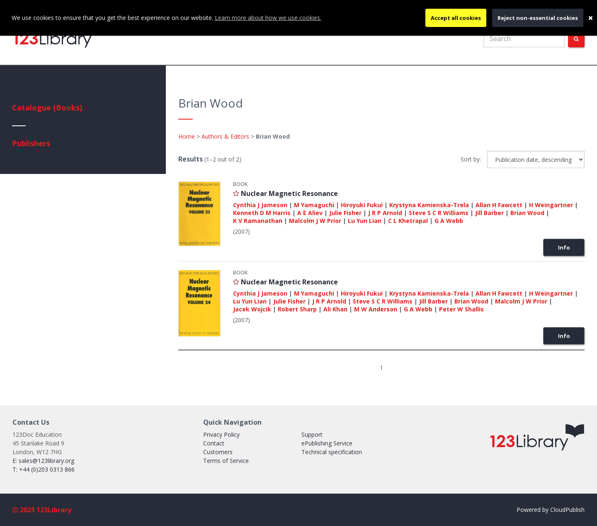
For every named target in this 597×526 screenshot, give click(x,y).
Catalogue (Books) (47, 108)
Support (312, 434)
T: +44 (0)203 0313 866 (43, 469)
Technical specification (331, 452)
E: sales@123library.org (43, 461)
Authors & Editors (225, 136)
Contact (213, 443)
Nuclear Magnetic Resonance (289, 193)
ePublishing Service (326, 443)
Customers (218, 452)
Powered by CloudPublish (551, 510)
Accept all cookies (456, 18)
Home (186, 136)
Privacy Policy (221, 434)
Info (564, 247)
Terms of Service (226, 461)
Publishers (31, 143)
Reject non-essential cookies (538, 18)
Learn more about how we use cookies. (268, 18)
